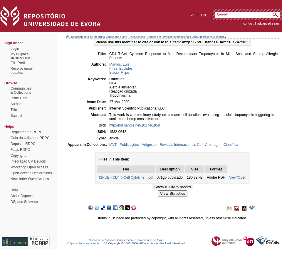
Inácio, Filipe (119, 73)
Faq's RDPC (20, 150)
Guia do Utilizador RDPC (30, 138)
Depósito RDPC (23, 144)
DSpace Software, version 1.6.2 (87, 243)
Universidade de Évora (149, 240)
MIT (141, 243)
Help (14, 190)
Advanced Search (269, 23)
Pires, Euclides (120, 69)
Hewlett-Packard (160, 243)
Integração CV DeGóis (28, 161)
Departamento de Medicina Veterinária (95, 36)
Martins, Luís (119, 65)
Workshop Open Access (29, 167)
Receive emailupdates (22, 70)
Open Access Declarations (31, 173)
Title (14, 110)
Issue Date (19, 98)
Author (16, 104)
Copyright (18, 155)
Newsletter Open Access (30, 179)
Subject (16, 116)
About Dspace (22, 196)
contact (248, 23)
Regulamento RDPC (27, 132)
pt (192, 15)
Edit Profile (19, 63)
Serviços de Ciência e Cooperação (111, 240)
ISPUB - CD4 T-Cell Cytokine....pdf (126, 178)
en (203, 15)
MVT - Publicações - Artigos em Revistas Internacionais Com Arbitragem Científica (173, 36)
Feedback (179, 243)
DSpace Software (24, 202)
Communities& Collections (21, 90)
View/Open (237, 178)
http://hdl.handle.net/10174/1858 (134, 126)
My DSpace (20, 54)
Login (15, 49)
